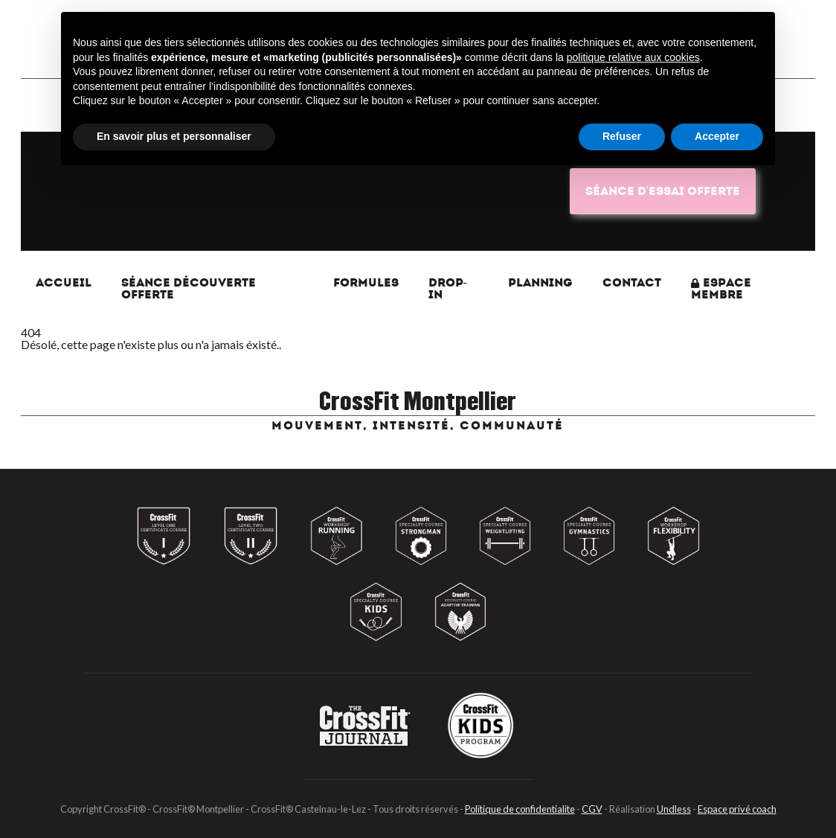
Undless (674, 809)
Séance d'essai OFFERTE (662, 191)
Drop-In (447, 288)
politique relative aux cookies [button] (633, 57)
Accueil (63, 282)
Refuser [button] (621, 136)
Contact (631, 282)
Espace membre (721, 288)
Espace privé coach (737, 809)
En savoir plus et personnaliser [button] (174, 136)
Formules (366, 282)
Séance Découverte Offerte (188, 288)
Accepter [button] (717, 136)
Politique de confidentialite (520, 809)
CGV (592, 809)
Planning (540, 282)
